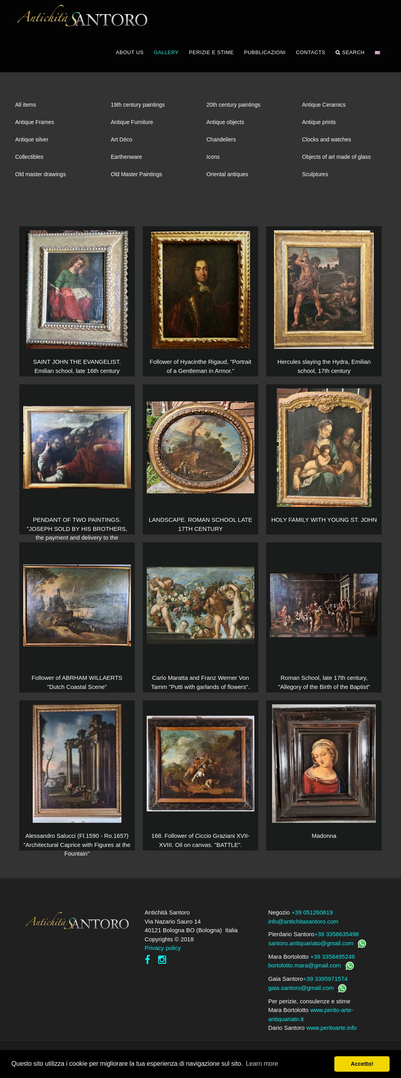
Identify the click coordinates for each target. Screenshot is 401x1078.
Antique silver (31, 146)
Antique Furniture (132, 129)
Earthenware (126, 163)
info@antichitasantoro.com (303, 928)
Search (350, 59)
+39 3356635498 (336, 941)
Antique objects (225, 129)
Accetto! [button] (362, 1064)
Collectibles (29, 163)
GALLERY (166, 59)
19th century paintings (138, 111)
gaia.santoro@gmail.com (301, 994)
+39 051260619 (312, 919)
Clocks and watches (326, 146)
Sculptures (315, 181)
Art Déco (121, 146)
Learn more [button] (262, 1063)
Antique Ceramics (324, 111)
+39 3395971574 (325, 985)
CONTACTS (310, 59)
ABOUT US (130, 59)
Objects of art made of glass (336, 163)
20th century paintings (234, 111)
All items (25, 111)
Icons (213, 163)
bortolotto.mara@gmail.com (304, 972)
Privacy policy (163, 955)
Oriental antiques (227, 181)
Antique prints (319, 129)
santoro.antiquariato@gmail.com (310, 949)
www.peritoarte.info (331, 1034)
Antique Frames (34, 129)
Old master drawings (40, 181)
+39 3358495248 (332, 963)
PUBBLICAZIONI (264, 59)
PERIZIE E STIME (211, 59)
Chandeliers (221, 146)
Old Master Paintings (136, 181)
